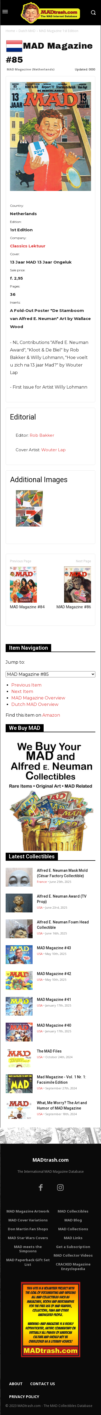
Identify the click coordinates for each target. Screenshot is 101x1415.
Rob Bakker (42, 435)
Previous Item (26, 685)
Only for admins (24, 634)
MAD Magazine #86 (74, 587)
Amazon (51, 715)
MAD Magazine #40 (54, 1025)
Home (10, 31)
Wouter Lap (53, 449)
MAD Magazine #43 (54, 948)
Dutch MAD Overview (34, 704)
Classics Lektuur (28, 245)
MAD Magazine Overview (38, 698)
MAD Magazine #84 (27, 587)
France (42, 882)
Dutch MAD (27, 31)
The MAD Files (49, 1051)
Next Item (22, 691)
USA (40, 907)
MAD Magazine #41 (54, 999)
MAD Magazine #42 (54, 974)
